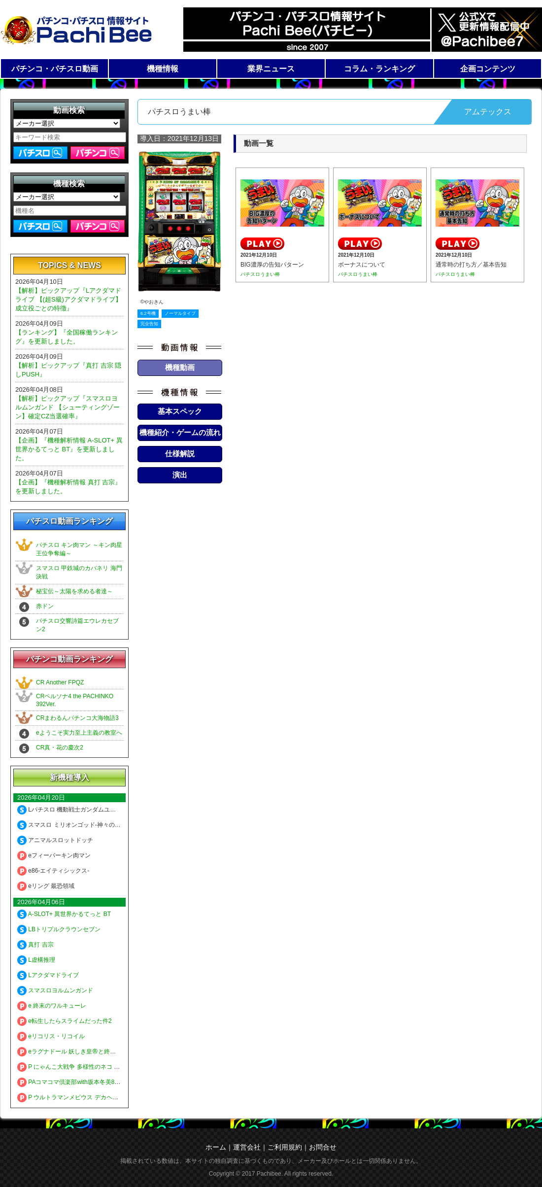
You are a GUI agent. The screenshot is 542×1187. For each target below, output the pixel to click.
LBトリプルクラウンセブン (59, 929)
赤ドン (45, 606)
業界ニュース (271, 69)
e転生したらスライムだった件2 (64, 1020)
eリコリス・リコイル (51, 1036)
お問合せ (323, 1147)
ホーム (215, 1147)
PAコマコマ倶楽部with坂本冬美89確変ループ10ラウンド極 (100, 1082)
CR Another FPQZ (60, 682)
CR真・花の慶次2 (59, 747)
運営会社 (247, 1147)
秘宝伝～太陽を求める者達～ (74, 591)
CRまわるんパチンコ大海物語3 (77, 717)
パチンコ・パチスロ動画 (54, 69)
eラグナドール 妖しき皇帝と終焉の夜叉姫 (78, 1051)
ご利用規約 (285, 1147)
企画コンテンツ (487, 69)
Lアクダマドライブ (48, 975)
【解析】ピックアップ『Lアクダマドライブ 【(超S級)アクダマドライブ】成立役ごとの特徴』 (68, 299)
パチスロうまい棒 (260, 274)
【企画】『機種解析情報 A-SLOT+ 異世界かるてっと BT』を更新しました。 (69, 449)
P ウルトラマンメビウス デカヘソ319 (72, 1097)
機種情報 (162, 69)
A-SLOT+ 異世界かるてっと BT (64, 914)
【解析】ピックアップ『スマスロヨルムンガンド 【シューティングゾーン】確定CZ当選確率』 (67, 407)
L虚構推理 (36, 959)
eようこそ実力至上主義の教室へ (79, 732)
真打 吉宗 (35, 944)
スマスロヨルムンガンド (55, 990)
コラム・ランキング (379, 69)
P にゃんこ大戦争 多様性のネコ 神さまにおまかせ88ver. (97, 1066)
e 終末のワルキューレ (51, 1005)
